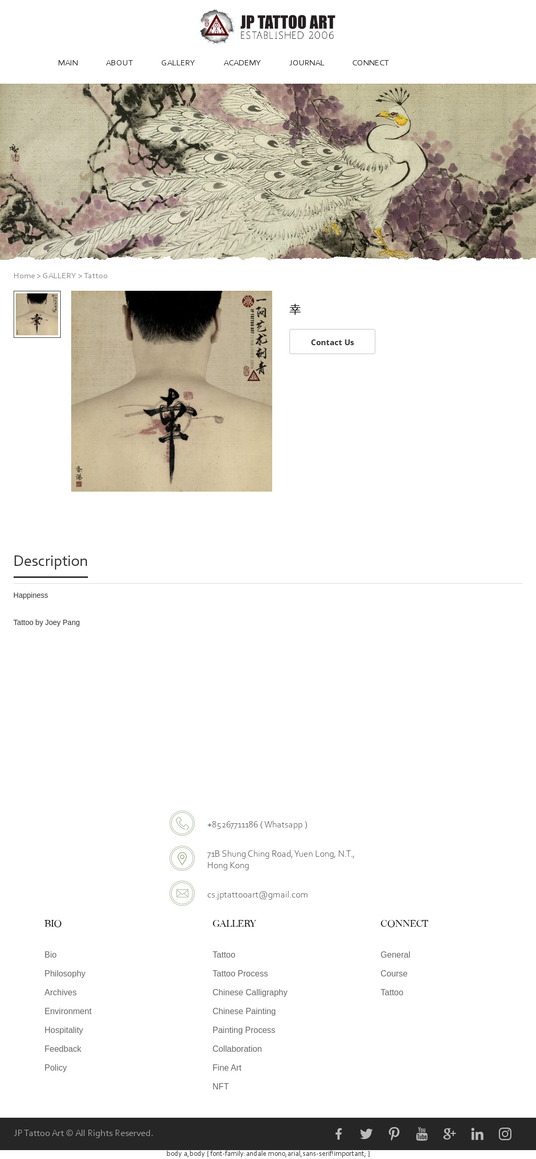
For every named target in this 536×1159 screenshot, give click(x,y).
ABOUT (119, 63)
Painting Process (244, 1030)
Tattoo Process (240, 973)
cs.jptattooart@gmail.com (257, 894)
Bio (50, 954)
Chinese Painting (244, 1011)
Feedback (62, 1048)
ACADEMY (242, 63)
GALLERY (178, 63)
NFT (221, 1086)
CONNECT (370, 63)
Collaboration (237, 1048)
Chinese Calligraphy (250, 992)
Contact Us (332, 342)
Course (394, 973)
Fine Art (227, 1067)
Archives (60, 992)
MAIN (68, 63)
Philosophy (64, 973)
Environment (68, 1011)
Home (24, 276)
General (395, 954)
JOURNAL (307, 63)
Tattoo (96, 276)
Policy (55, 1067)
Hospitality (63, 1030)
